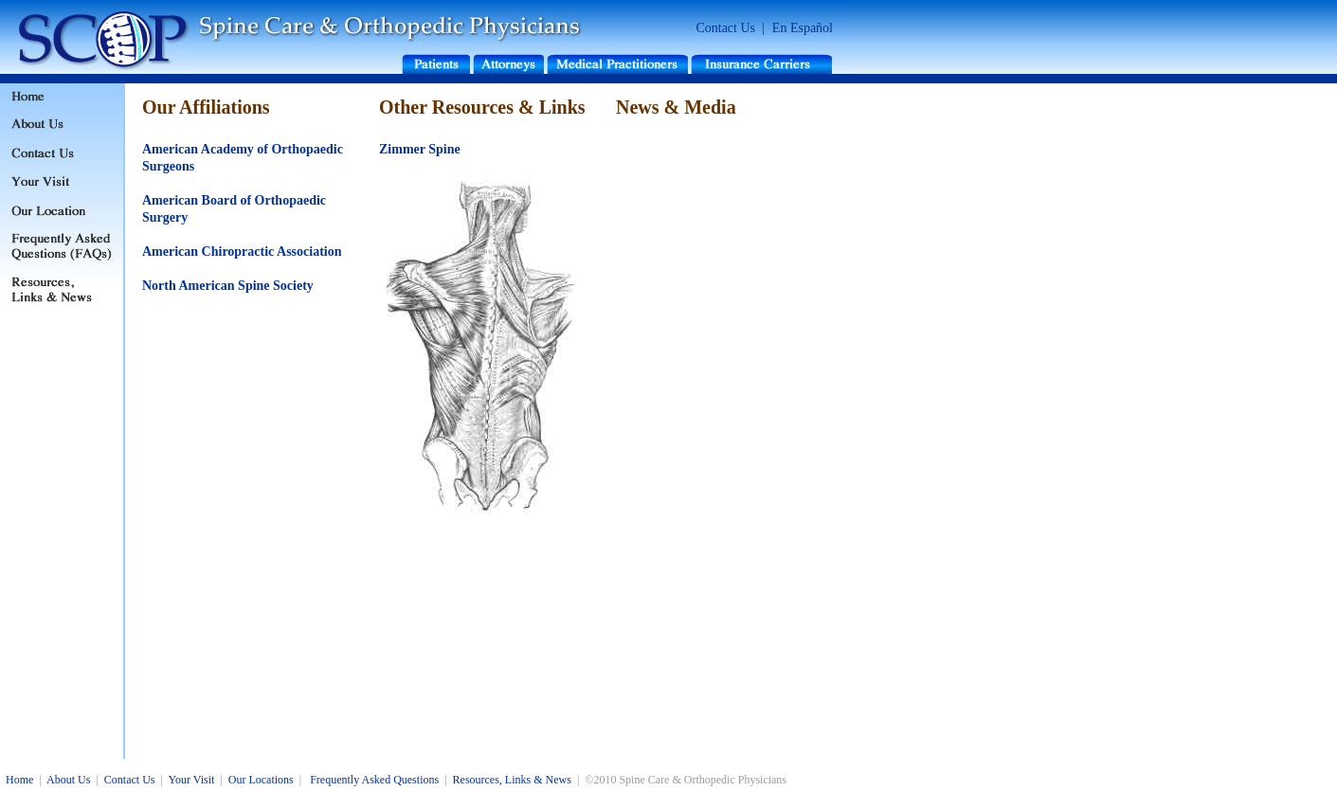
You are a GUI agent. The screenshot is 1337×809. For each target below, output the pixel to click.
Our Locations (261, 779)
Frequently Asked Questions (374, 779)
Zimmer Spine (420, 149)
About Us (68, 779)
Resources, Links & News (512, 779)
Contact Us (725, 28)
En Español (802, 28)
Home (19, 779)
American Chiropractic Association (242, 251)
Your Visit (191, 779)
